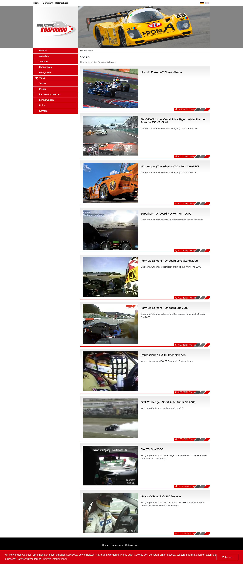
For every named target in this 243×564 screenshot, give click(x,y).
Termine (43, 62)
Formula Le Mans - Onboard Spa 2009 (164, 308)
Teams (42, 84)
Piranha (43, 51)
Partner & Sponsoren (49, 94)
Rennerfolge (45, 67)
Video (42, 78)
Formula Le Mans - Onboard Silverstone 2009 (169, 261)
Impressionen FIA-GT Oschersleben (163, 355)
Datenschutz (61, 3)
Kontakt (43, 111)
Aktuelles (43, 56)
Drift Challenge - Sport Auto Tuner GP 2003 (168, 402)
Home (36, 3)
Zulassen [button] (227, 557)
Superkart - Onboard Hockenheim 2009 (166, 213)
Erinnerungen (46, 100)
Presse (42, 89)
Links (41, 105)
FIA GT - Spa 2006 (152, 449)
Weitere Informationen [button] (55, 559)
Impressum (47, 3)
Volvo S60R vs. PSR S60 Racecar (161, 496)
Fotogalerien (45, 73)
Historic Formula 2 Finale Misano (161, 72)
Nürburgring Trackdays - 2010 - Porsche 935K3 (170, 166)
